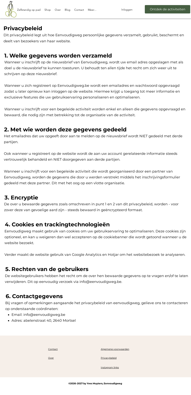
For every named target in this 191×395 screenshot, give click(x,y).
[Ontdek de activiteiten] (167, 9)
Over (51, 357)
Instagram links (110, 367)
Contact (53, 349)
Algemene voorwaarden (115, 349)
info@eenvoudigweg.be (100, 282)
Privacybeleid (109, 357)
